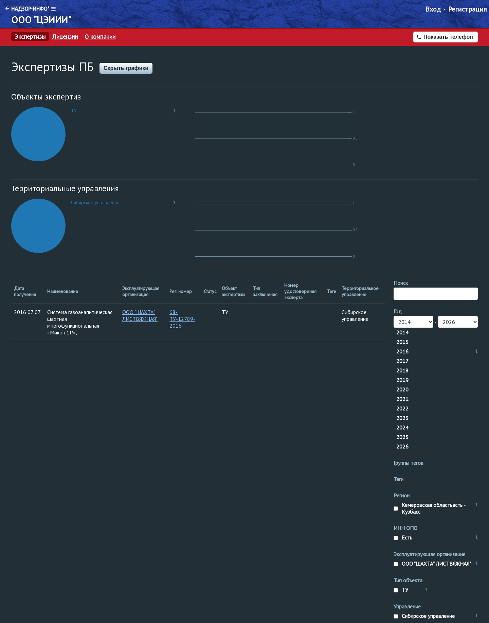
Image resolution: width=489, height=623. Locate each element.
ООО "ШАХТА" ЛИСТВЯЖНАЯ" (140, 315)
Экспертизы (30, 37)
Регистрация (467, 9)
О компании (100, 37)
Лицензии (65, 37)
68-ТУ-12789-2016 (182, 319)
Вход (433, 9)
